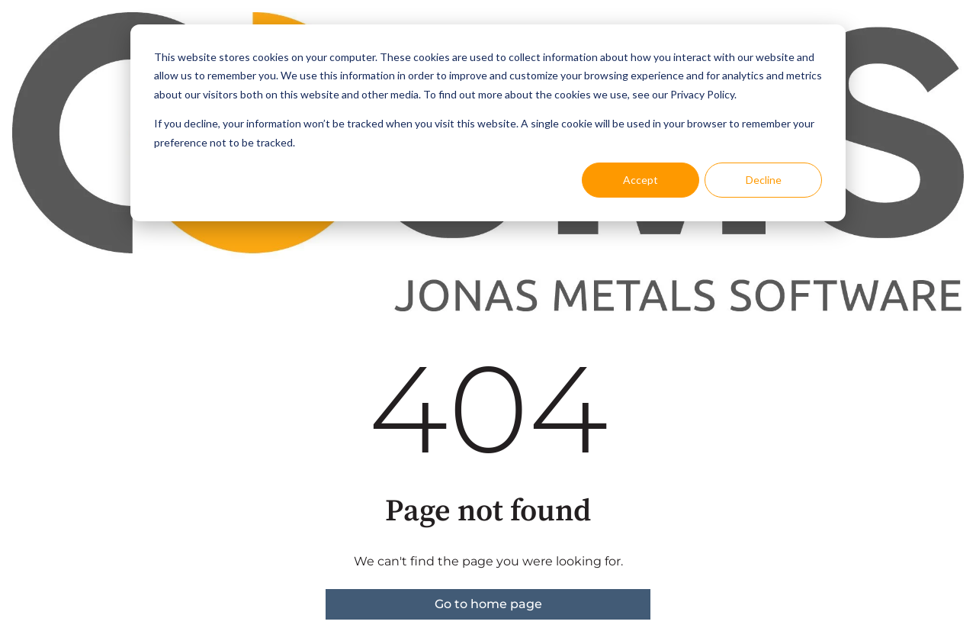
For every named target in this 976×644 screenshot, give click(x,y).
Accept (640, 179)
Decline (764, 179)
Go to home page (488, 604)
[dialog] (488, 122)
